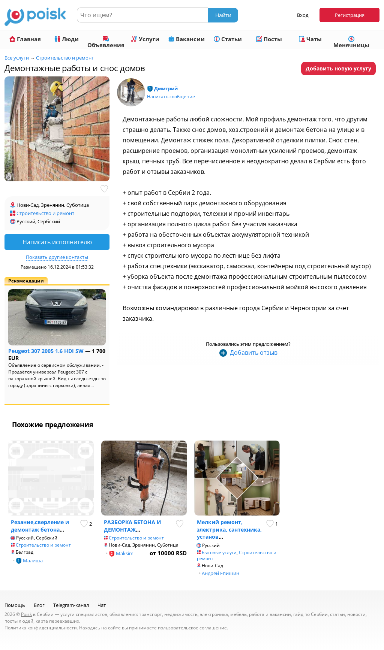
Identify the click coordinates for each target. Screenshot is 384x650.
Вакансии (186, 39)
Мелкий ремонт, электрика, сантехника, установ (229, 529)
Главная (25, 39)
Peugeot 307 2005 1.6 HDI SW (46, 350)
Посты (269, 39)
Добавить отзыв (254, 352)
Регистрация (349, 15)
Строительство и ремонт (65, 57)
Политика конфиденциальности (40, 628)
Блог (39, 605)
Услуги (145, 39)
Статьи (228, 39)
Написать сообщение (171, 96)
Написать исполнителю (57, 242)
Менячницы (351, 42)
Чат (102, 605)
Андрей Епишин (220, 573)
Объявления (105, 42)
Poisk (26, 614)
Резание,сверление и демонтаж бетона (40, 526)
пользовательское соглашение (192, 628)
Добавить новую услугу (338, 68)
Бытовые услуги (219, 552)
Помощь (14, 605)
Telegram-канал (71, 605)
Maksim (125, 553)
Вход (302, 15)
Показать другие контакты (57, 257)
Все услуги (16, 57)
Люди (66, 39)
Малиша (33, 560)
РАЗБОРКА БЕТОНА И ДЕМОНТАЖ (132, 526)
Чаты (310, 39)
